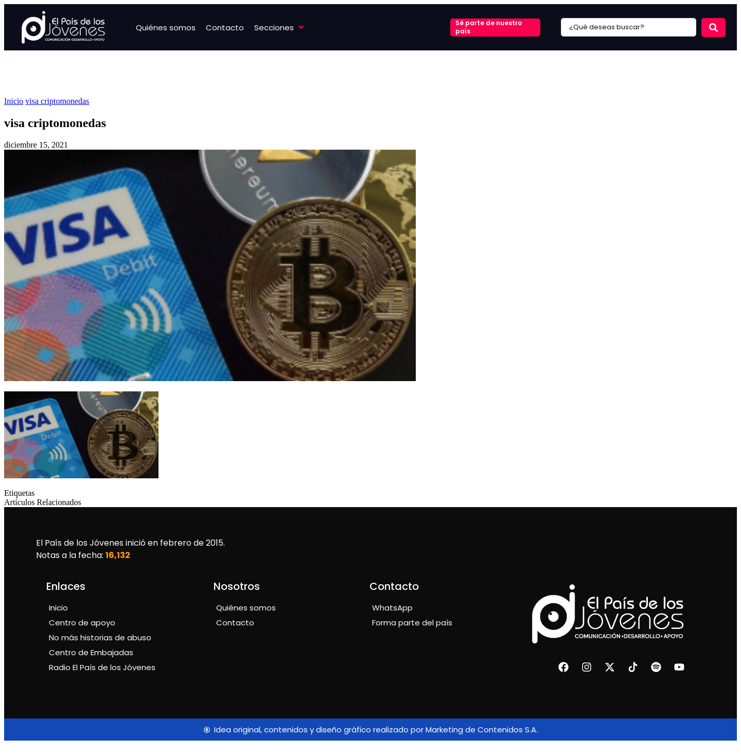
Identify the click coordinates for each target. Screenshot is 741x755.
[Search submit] (713, 27)
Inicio (13, 101)
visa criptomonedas (57, 101)
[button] (280, 27)
